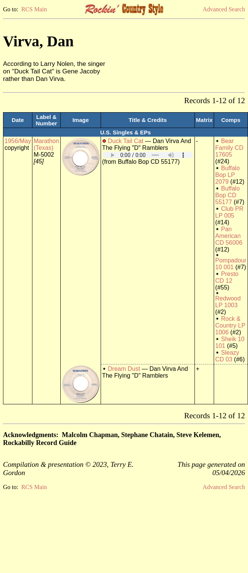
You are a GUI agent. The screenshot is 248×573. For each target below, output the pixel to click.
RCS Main (34, 9)
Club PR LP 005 (229, 212)
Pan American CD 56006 (228, 236)
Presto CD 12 (227, 277)
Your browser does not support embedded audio (148, 155)
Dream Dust (124, 369)
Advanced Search (224, 9)
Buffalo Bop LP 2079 (227, 175)
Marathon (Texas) (46, 144)
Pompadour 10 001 (230, 263)
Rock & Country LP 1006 (230, 325)
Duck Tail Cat (125, 141)
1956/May (18, 141)
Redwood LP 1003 (228, 301)
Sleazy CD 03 (227, 356)
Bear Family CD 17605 (229, 148)
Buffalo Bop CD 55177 (227, 195)
